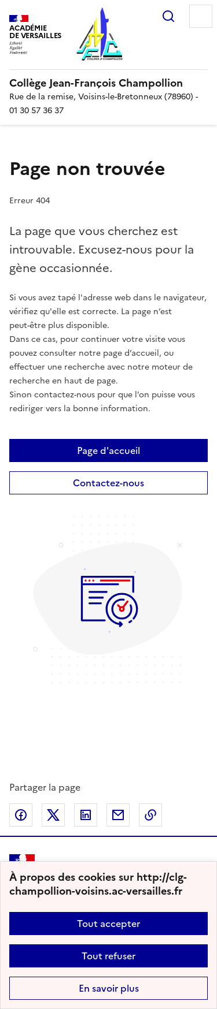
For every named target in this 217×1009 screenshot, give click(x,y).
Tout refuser (108, 956)
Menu (200, 16)
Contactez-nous (108, 483)
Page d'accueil (108, 450)
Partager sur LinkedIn (85, 814)
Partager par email (118, 814)
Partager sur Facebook (20, 814)
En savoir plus (109, 988)
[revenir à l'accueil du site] (108, 83)
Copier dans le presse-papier (150, 814)
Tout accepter (108, 923)
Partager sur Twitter (53, 814)
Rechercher (168, 16)
